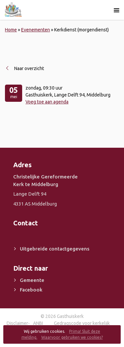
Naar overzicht (29, 68)
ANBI (38, 323)
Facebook (31, 289)
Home (11, 29)
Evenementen (35, 29)
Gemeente (32, 280)
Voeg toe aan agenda (46, 101)
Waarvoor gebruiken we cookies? (72, 337)
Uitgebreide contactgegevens (54, 248)
